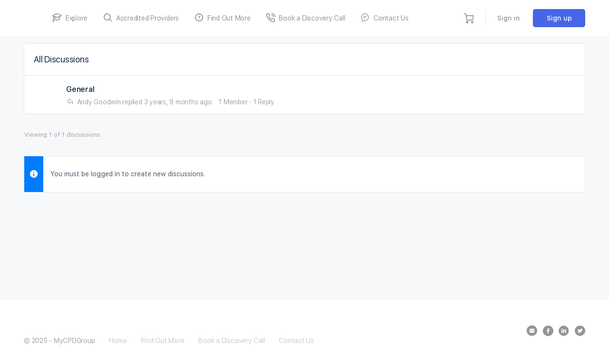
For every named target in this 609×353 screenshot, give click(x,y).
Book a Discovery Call (231, 340)
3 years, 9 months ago (178, 102)
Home (118, 340)
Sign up (559, 18)
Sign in (508, 18)
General (80, 89)
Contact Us (296, 340)
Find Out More (163, 340)
